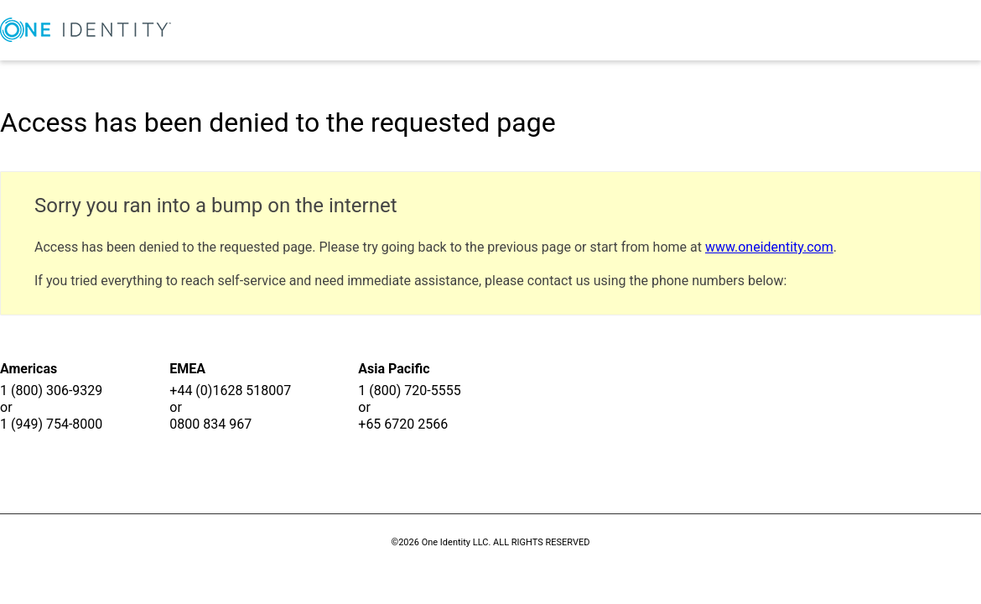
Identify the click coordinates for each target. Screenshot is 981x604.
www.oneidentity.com (769, 247)
